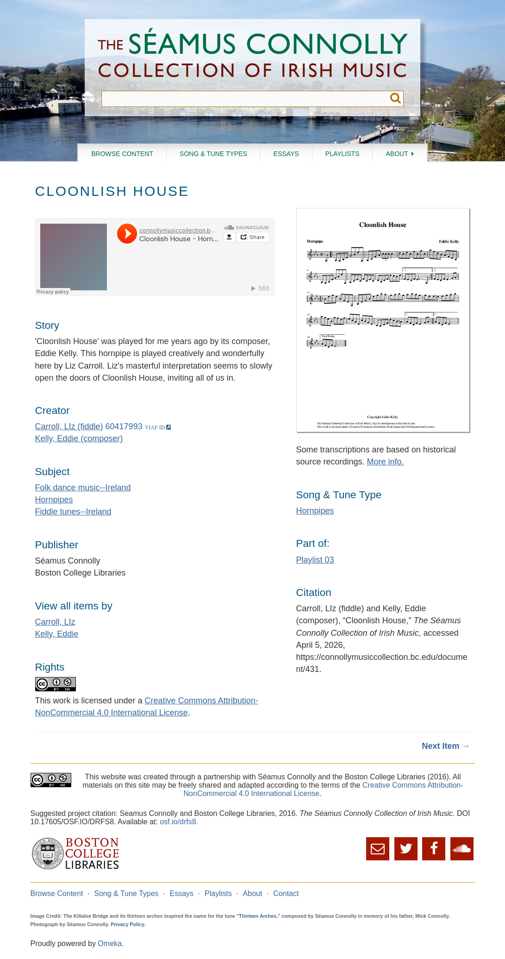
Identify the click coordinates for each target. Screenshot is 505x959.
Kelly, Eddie (57, 634)
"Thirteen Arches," (258, 916)
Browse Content (122, 153)
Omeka (110, 943)
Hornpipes (54, 499)
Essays (286, 153)
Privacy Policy (127, 924)
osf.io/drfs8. (179, 822)
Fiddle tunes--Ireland (73, 511)
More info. (385, 461)
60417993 (124, 426)
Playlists (342, 153)
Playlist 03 (315, 559)
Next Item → (446, 746)
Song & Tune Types (213, 153)
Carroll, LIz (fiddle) (69, 426)
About (397, 153)
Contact (286, 893)
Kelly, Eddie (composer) (79, 438)
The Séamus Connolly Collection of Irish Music (253, 55)
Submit (395, 99)
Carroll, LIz (55, 622)
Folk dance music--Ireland (83, 487)
